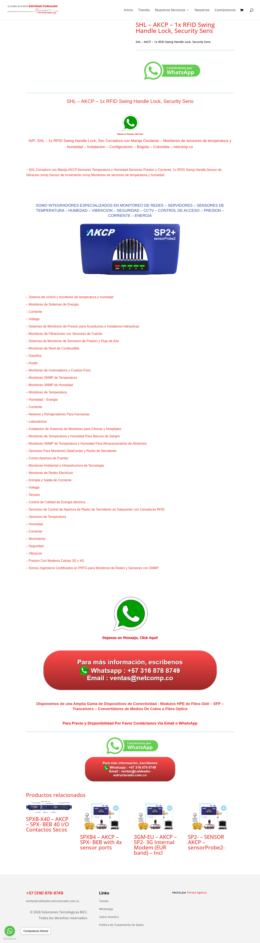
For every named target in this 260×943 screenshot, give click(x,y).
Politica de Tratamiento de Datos (121, 925)
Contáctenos (225, 10)
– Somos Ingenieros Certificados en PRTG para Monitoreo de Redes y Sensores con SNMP (92, 568)
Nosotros (202, 10)
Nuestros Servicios (170, 10)
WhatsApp (106, 909)
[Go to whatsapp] (10, 931)
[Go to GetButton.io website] (9, 939)
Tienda (144, 10)
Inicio (128, 10)
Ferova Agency (197, 892)
